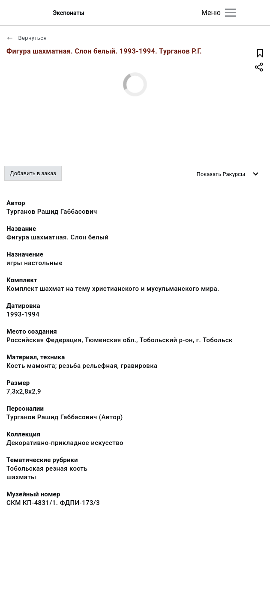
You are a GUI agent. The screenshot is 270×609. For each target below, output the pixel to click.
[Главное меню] (230, 12)
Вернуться (26, 38)
